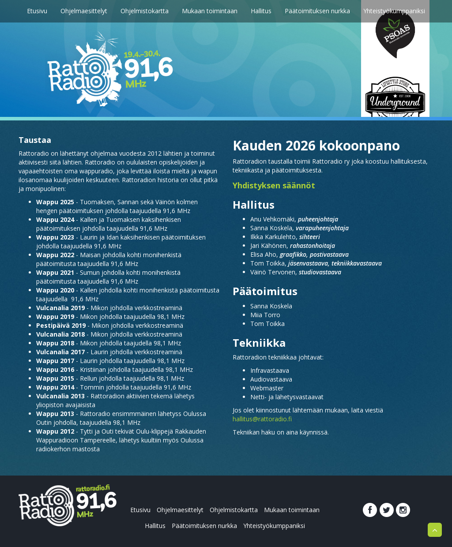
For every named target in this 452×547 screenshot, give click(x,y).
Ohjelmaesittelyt (83, 11)
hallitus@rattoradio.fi (262, 419)
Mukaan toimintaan (209, 11)
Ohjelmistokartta (145, 11)
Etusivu (37, 11)
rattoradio (95, 503)
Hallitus (261, 11)
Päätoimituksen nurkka (317, 11)
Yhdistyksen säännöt (274, 185)
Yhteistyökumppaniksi (394, 11)
